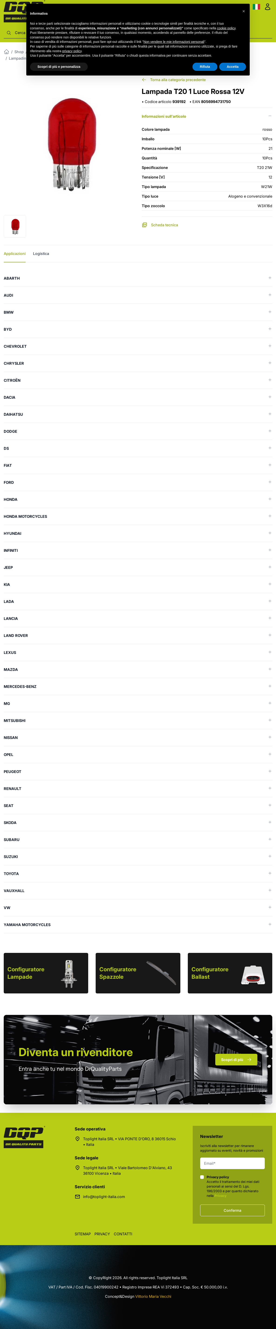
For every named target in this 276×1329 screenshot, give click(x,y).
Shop (19, 51)
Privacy (220, 1196)
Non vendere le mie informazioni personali (173, 42)
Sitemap (83, 1234)
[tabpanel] (138, 601)
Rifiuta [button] (205, 67)
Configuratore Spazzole (117, 973)
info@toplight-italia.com (104, 1196)
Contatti (123, 1234)
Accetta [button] (233, 67)
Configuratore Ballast (210, 973)
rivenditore (76, 1052)
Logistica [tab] (41, 253)
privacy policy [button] (72, 51)
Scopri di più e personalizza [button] (58, 67)
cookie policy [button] (226, 28)
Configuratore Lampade (25, 973)
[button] (243, 11)
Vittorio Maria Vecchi (153, 1296)
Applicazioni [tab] (15, 253)
